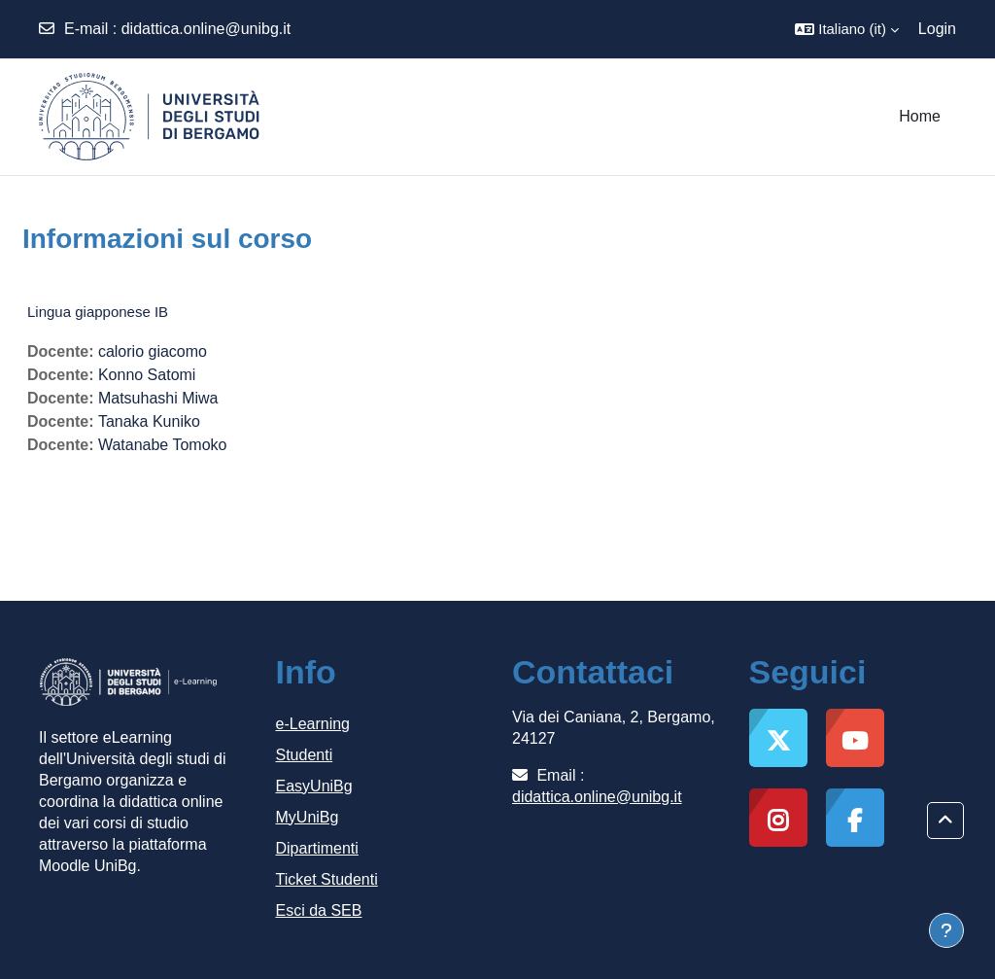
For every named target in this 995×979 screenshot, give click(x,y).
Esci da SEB (319, 910)
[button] (846, 29)
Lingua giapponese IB (97, 311)
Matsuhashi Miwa (158, 398)
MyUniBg (307, 817)
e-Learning (313, 724)
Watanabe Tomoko (162, 445)
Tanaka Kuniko (149, 421)
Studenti (304, 755)
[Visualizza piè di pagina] (946, 930)
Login (937, 28)
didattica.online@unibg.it (206, 28)
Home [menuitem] (920, 116)
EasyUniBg (314, 786)
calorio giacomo (152, 351)
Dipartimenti (317, 848)
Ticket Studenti (327, 879)
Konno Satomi (147, 375)
